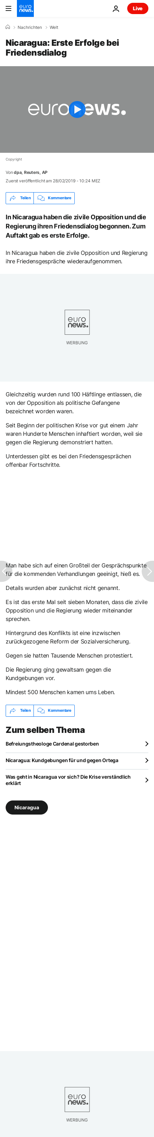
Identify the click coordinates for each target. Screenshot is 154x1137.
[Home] (8, 27)
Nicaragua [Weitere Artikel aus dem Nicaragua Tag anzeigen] (26, 807)
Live (138, 8)
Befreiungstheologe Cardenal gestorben (52, 744)
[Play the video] (77, 109)
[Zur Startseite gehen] (25, 8)
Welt (54, 27)
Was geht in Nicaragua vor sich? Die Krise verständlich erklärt (68, 780)
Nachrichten (30, 27)
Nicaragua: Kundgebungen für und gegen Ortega (62, 760)
